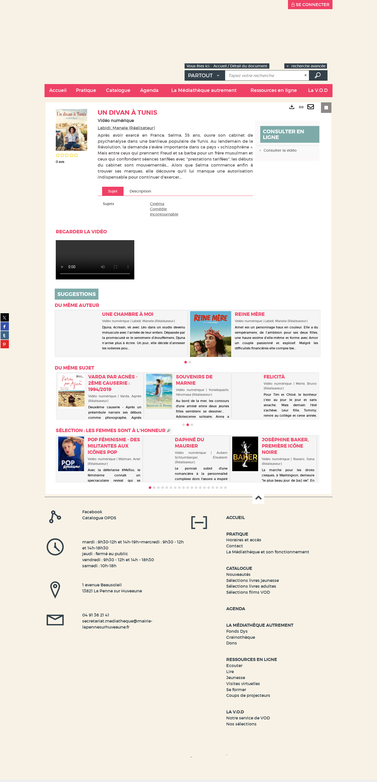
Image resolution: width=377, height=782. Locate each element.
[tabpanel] (175, 209)
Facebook (92, 511)
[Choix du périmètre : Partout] (205, 75)
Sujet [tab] (113, 191)
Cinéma (157, 203)
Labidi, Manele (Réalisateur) (126, 127)
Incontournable (164, 214)
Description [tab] (140, 191)
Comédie (158, 209)
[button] (86, 90)
